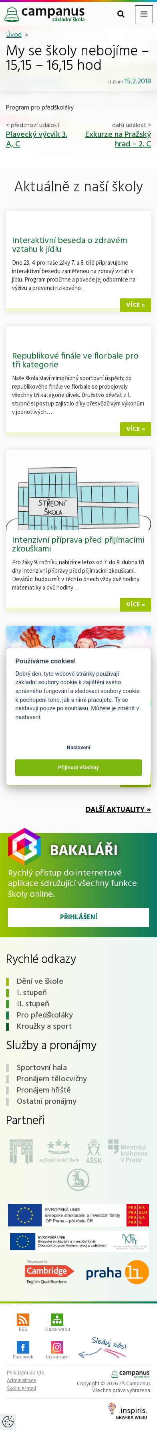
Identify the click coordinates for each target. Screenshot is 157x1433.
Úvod (14, 35)
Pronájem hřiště (44, 1090)
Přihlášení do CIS (25, 1373)
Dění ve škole (40, 982)
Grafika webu (127, 1412)
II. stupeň (33, 1004)
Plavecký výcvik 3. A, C (36, 139)
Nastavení (79, 747)
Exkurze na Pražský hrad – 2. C (118, 139)
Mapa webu (57, 1323)
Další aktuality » (118, 810)
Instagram (57, 1351)
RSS (23, 1323)
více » (135, 305)
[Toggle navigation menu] (144, 14)
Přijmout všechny (78, 767)
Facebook (23, 1351)
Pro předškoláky (45, 1015)
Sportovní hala (42, 1068)
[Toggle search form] (121, 14)
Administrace (21, 1381)
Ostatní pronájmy (46, 1102)
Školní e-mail (21, 1389)
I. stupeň (32, 993)
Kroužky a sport (44, 1027)
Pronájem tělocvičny (52, 1079)
